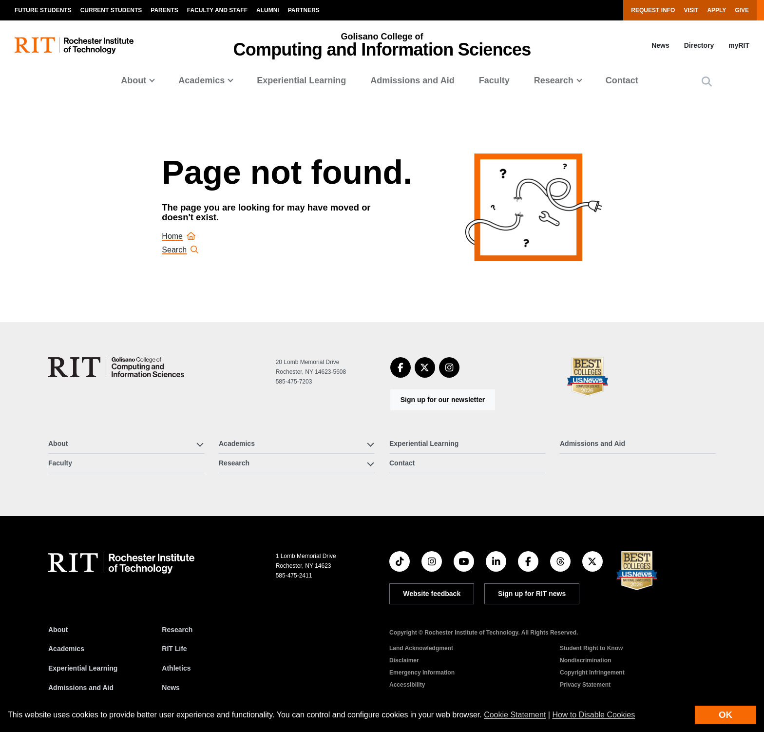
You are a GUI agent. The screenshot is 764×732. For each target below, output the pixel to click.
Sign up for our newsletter (443, 400)
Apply (716, 10)
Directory (699, 45)
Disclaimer (404, 660)
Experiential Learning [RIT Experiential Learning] (82, 668)
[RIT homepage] (74, 45)
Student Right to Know (591, 648)
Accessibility (407, 684)
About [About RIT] (58, 630)
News (660, 45)
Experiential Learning (301, 80)
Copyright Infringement (592, 672)
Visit (691, 10)
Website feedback (431, 593)
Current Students (111, 10)
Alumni (267, 10)
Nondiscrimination (585, 660)
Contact (622, 80)
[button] (707, 81)
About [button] (133, 80)
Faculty (494, 80)
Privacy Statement (585, 684)
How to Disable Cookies (593, 715)
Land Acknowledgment (421, 648)
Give (742, 10)
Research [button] (553, 80)
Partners (304, 10)
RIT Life (174, 649)
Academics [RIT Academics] (66, 649)
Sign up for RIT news (532, 593)
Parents (164, 10)
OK (725, 715)
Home (178, 236)
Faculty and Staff (217, 10)
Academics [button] (201, 80)
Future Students (43, 10)
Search (180, 250)
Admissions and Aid (412, 80)
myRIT (738, 45)
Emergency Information (422, 672)
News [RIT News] (171, 688)
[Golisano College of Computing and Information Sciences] (116, 367)
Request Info (653, 10)
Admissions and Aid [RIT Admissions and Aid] (81, 688)
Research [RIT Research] (177, 630)
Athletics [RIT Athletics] (176, 668)
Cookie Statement (515, 715)
